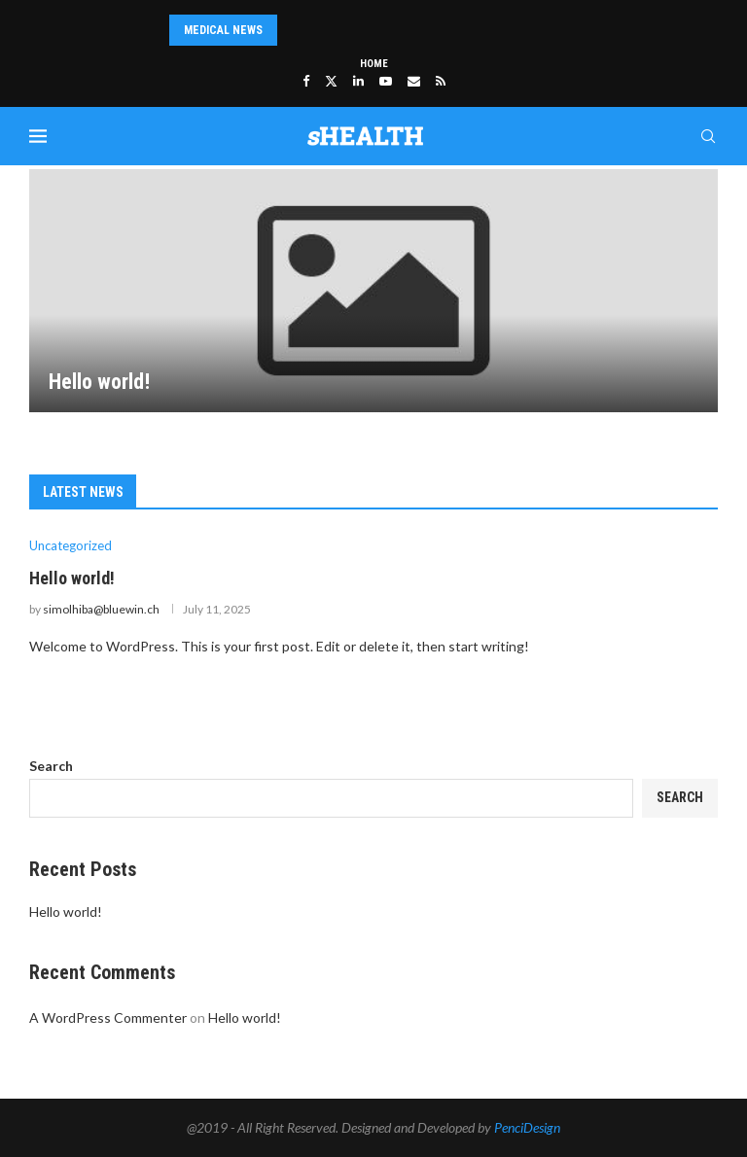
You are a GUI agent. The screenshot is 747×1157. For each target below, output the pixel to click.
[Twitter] (331, 80)
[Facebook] (305, 80)
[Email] (414, 80)
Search (51, 765)
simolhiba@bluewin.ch (101, 609)
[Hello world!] (373, 290)
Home (374, 63)
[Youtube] (385, 80)
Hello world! (99, 381)
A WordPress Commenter (108, 1017)
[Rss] (440, 80)
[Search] (708, 136)
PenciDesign (527, 1127)
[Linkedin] (358, 80)
